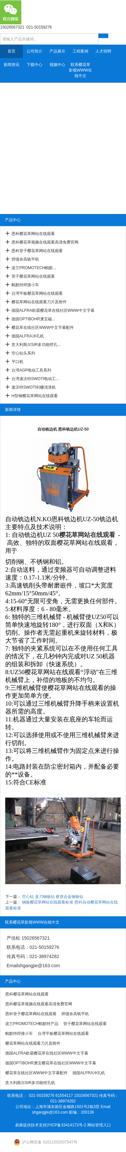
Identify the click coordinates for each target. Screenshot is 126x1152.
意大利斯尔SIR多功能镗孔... (36, 344)
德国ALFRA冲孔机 (27, 336)
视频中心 (57, 64)
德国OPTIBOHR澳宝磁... (33, 319)
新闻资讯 (11, 64)
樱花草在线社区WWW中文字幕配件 (42, 327)
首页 (11, 51)
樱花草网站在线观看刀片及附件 (39, 302)
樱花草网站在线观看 (87, 534)
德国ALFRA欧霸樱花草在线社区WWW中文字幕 (52, 310)
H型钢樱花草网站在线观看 (34, 396)
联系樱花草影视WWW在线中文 (80, 70)
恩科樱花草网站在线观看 (33, 233)
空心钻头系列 (23, 353)
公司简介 (34, 51)
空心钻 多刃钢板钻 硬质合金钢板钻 (52, 896)
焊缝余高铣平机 (25, 259)
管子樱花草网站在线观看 (33, 276)
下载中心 (34, 64)
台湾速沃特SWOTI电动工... (35, 378)
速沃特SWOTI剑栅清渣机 (33, 387)
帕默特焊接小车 (25, 285)
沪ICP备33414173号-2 (66, 1125)
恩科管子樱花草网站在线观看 (37, 250)
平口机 (17, 361)
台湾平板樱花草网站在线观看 (37, 293)
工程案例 (80, 51)
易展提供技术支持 (31, 1125)
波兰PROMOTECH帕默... (33, 268)
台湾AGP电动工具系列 (31, 370)
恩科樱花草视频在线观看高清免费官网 (44, 242)
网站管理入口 (99, 1125)
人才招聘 (103, 51)
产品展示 (57, 51)
